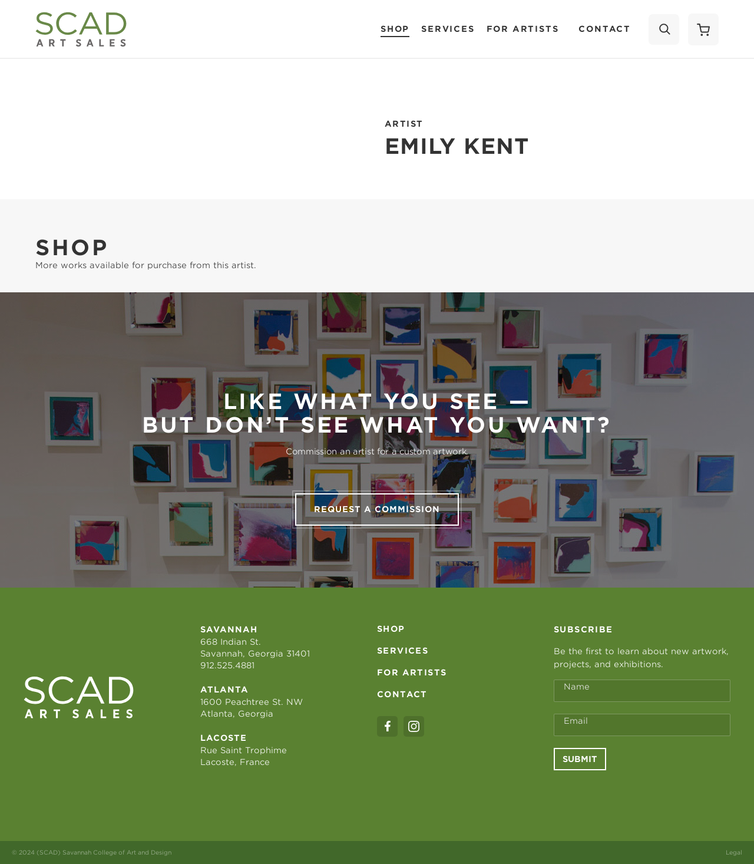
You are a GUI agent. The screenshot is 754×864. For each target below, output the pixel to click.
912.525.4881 (227, 665)
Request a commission (377, 509)
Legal (734, 852)
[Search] (664, 29)
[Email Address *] (642, 725)
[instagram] (414, 726)
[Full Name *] (642, 691)
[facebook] (387, 726)
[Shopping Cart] (703, 29)
